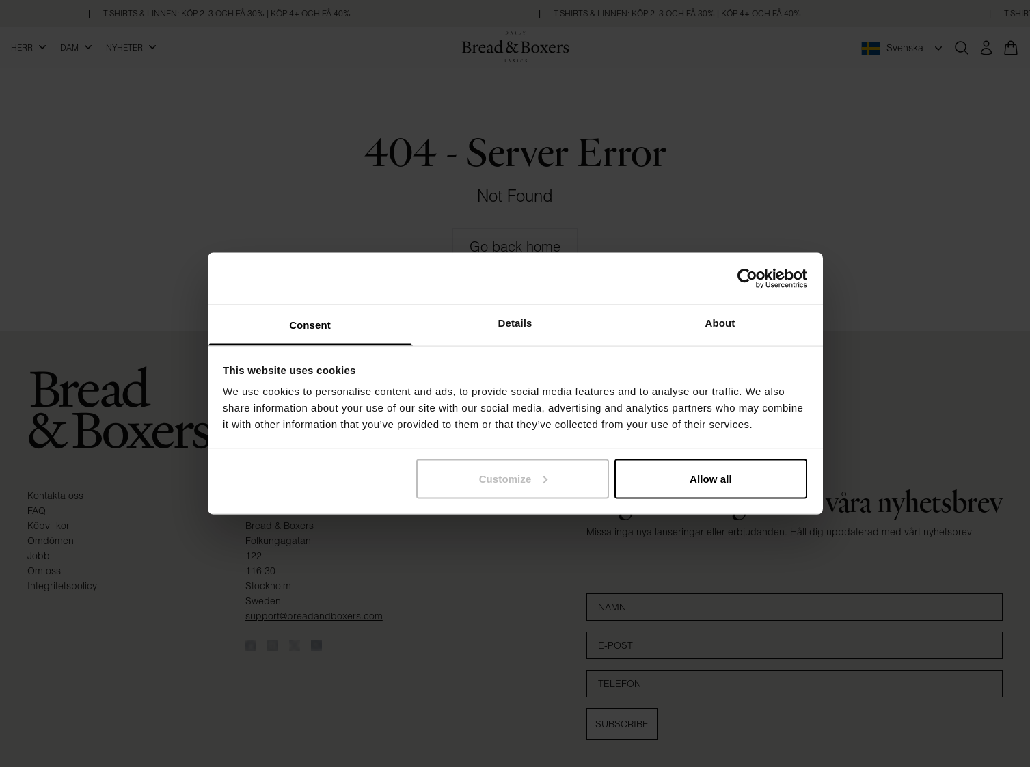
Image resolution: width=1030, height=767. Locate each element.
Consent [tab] (310, 325)
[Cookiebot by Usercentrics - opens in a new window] (747, 278)
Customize (513, 478)
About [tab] (720, 323)
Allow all (711, 478)
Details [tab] (515, 323)
